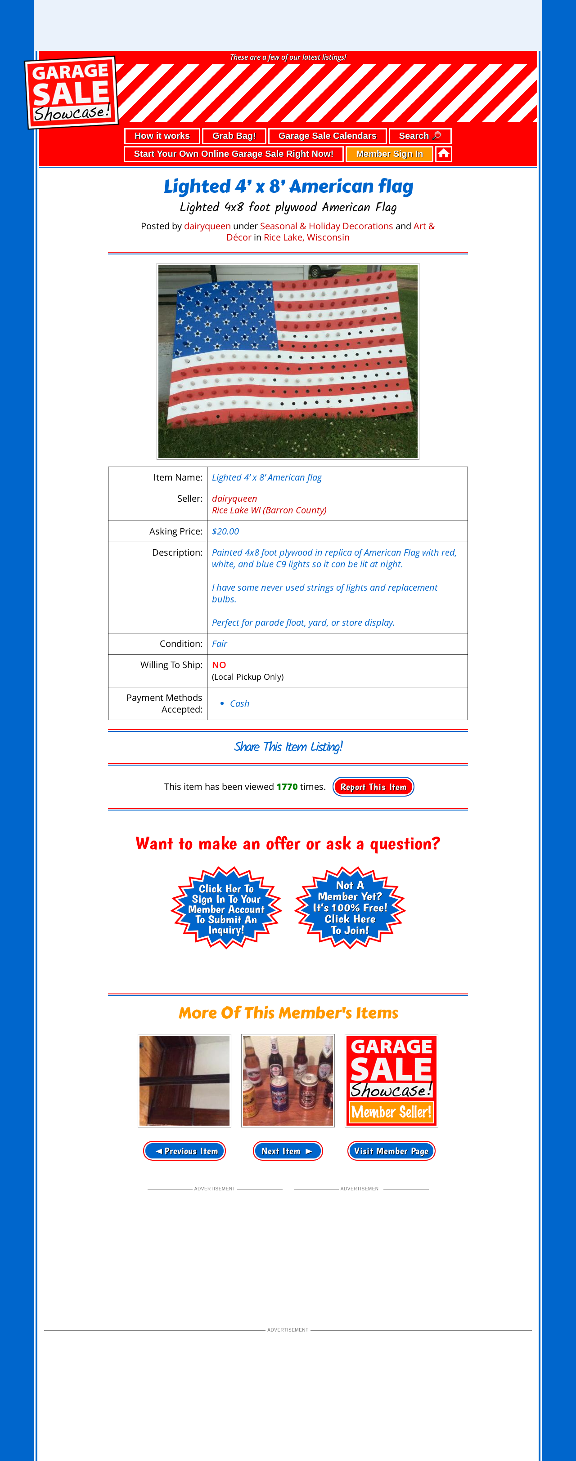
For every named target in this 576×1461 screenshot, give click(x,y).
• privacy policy (70, 1428)
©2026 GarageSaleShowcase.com (472, 1427)
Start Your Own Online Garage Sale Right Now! (234, 102)
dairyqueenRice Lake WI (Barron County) (269, 453)
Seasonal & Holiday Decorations (326, 175)
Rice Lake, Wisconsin (307, 186)
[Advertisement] (215, 1198)
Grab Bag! (234, 84)
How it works (162, 84)
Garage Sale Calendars (328, 84)
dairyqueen (207, 175)
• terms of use (120, 1428)
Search (420, 85)
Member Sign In (389, 102)
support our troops (506, 1445)
